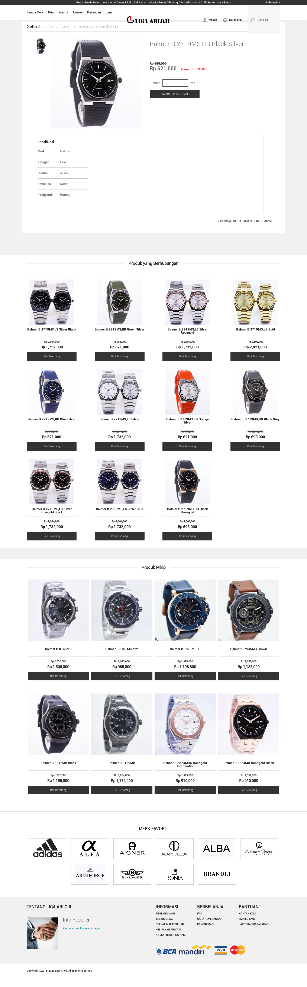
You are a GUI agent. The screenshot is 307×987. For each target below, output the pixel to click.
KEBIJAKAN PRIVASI (168, 929)
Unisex (77, 12)
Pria (51, 12)
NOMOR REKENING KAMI (171, 934)
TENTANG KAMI (165, 913)
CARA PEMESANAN (209, 918)
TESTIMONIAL (164, 918)
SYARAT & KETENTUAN (170, 924)
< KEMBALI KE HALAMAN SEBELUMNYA (245, 221)
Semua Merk (35, 12)
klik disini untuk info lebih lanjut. (82, 928)
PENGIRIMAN (205, 924)
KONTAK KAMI (247, 913)
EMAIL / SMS (247, 918)
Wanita (63, 12)
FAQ (199, 913)
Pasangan (94, 12)
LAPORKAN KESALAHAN (254, 924)
